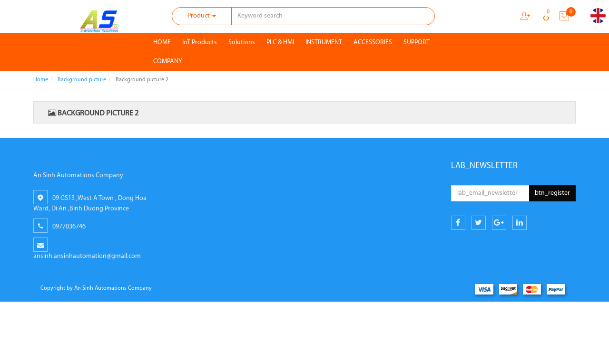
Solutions (241, 42)
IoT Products (199, 42)
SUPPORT (416, 42)
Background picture (82, 80)
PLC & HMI (280, 42)
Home (40, 80)
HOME (162, 42)
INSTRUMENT (323, 42)
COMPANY (167, 61)
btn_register (552, 193)
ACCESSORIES (373, 42)
